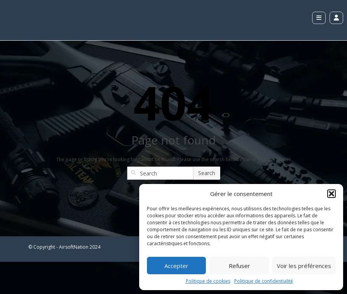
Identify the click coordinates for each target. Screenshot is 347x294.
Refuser (239, 266)
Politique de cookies (208, 281)
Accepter (176, 266)
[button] (331, 194)
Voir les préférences (304, 266)
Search (206, 173)
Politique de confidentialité (263, 281)
